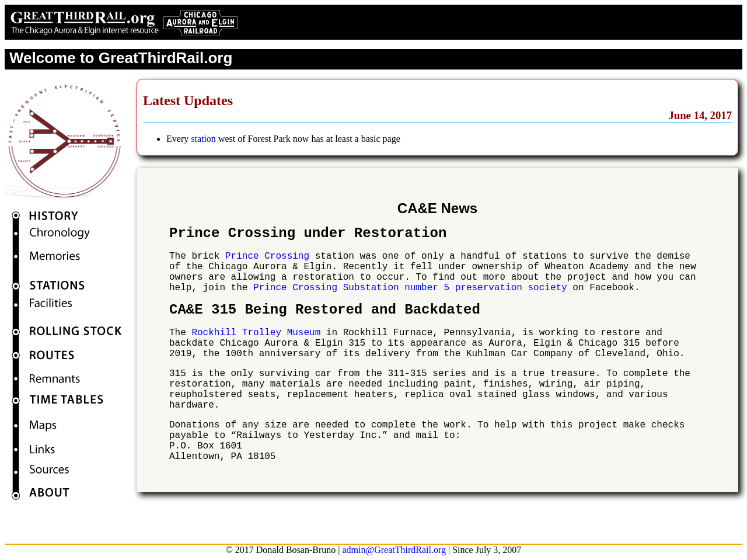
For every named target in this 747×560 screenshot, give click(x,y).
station (203, 139)
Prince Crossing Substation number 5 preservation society (410, 288)
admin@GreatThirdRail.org (394, 550)
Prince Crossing (267, 256)
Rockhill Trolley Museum (255, 333)
